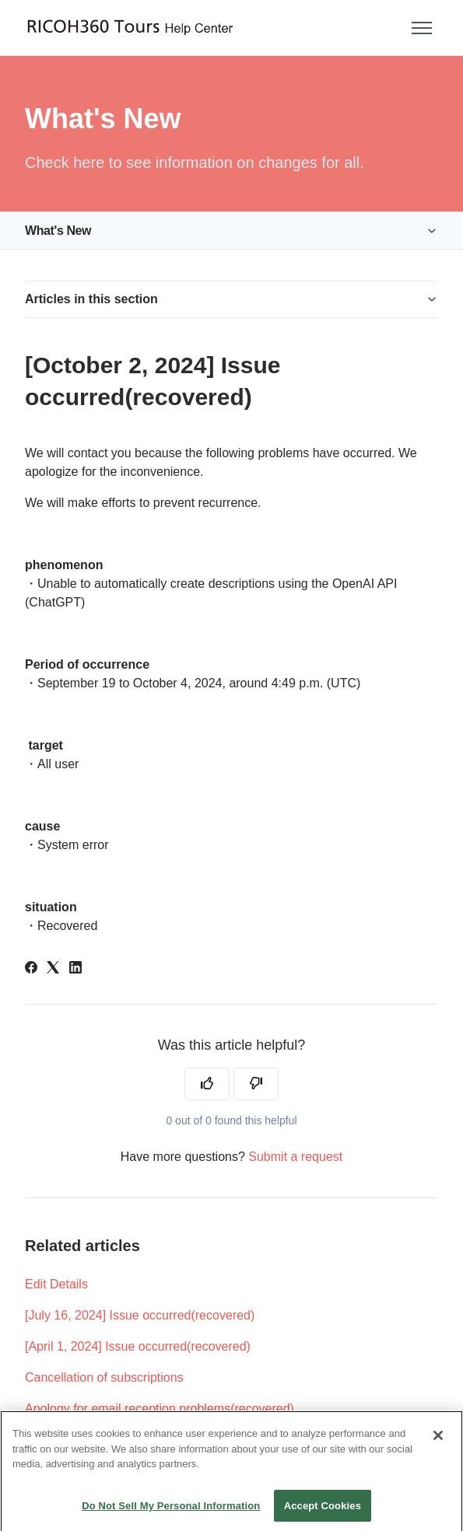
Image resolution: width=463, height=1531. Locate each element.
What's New (58, 230)
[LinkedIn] (75, 969)
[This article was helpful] (207, 1084)
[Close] (438, 1445)
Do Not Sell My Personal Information (171, 1515)
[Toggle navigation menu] (421, 28)
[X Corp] (53, 969)
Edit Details (56, 1284)
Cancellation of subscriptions (104, 1377)
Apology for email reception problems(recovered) (159, 1408)
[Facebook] (31, 969)
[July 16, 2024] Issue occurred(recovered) (139, 1315)
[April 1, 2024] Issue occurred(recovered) (138, 1346)
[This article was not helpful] (256, 1084)
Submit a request (295, 1156)
